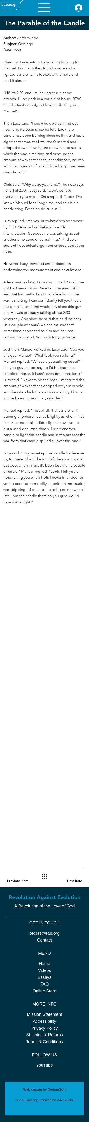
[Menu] (44, 8)
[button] (21, 881)
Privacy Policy (44, 1028)
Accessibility (44, 1021)
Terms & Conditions (44, 1041)
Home (44, 963)
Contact (44, 940)
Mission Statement (44, 1014)
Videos (44, 970)
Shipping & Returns (44, 1035)
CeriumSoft (57, 1089)
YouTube (44, 1065)
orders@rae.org (44, 933)
